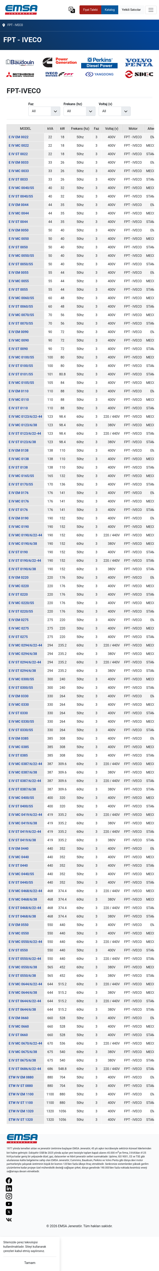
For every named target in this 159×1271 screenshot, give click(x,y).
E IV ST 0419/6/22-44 (25, 832)
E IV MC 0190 (19, 527)
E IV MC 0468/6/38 (23, 899)
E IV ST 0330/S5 (21, 730)
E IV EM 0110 (19, 391)
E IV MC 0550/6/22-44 (25, 942)
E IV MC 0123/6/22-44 (25, 417)
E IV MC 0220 (19, 586)
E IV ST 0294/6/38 (22, 671)
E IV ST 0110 (18, 408)
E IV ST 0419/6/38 (22, 840)
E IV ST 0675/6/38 (22, 1060)
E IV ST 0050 (18, 247)
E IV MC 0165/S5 (21, 476)
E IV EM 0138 (19, 450)
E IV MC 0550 (19, 933)
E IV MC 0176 (19, 501)
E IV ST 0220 (18, 594)
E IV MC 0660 (19, 1026)
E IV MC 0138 (19, 459)
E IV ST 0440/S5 (21, 882)
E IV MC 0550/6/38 (23, 967)
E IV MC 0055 (19, 281)
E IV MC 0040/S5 (21, 188)
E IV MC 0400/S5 (21, 798)
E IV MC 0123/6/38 (23, 425)
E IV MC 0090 (19, 340)
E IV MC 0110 (19, 400)
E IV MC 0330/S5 (21, 722)
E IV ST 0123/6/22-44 (25, 434)
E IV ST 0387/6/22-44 (25, 781)
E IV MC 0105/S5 (21, 383)
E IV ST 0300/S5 (21, 688)
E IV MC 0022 (19, 146)
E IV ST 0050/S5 (21, 264)
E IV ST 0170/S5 (21, 484)
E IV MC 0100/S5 (21, 357)
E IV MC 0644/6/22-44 (25, 984)
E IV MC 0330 (19, 705)
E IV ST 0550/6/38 (22, 976)
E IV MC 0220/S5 (21, 603)
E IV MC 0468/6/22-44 (25, 891)
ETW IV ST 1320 (21, 1120)
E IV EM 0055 (19, 273)
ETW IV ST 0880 (21, 1086)
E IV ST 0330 (18, 713)
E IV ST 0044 (18, 222)
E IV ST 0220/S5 (21, 611)
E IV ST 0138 (18, 467)
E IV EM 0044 (19, 205)
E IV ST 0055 (18, 290)
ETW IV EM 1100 (21, 1094)
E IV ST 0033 (18, 179)
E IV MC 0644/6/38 (23, 993)
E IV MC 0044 (19, 213)
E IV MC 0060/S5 (21, 298)
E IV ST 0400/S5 (21, 806)
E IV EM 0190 (19, 518)
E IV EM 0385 (19, 738)
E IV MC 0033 (19, 171)
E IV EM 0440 (19, 849)
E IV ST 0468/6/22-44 (25, 908)
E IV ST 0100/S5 (21, 366)
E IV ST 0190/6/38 (22, 569)
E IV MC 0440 (19, 857)
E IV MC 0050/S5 (21, 256)
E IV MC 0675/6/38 (23, 1052)
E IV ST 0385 (18, 755)
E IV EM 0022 (19, 137)
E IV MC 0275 (19, 628)
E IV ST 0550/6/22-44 (25, 959)
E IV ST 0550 (18, 950)
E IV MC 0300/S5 (21, 679)
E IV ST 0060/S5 (21, 306)
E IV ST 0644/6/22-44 (25, 1001)
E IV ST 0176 (18, 510)
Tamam (29, 1263)
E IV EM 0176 (19, 493)
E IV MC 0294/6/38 (23, 654)
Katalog (110, 9)
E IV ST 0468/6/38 (22, 916)
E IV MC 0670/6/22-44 (25, 1043)
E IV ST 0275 (18, 637)
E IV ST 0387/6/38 (22, 789)
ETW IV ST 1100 (21, 1103)
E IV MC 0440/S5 (21, 874)
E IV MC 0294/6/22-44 (25, 645)
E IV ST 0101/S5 (21, 374)
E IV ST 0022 (18, 154)
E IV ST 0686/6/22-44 (25, 1069)
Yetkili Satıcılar (131, 9)
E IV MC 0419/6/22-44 (25, 815)
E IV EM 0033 (19, 162)
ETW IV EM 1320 (21, 1111)
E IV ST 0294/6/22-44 (25, 662)
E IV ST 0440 (18, 866)
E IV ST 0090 (18, 349)
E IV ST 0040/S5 (21, 196)
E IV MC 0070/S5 (21, 315)
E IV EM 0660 (19, 1018)
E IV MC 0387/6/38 (23, 772)
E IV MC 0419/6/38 (23, 823)
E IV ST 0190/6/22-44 (25, 561)
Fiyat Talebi (90, 9)
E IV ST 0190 (18, 552)
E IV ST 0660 (18, 1035)
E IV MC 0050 (19, 239)
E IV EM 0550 (19, 925)
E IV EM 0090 (19, 332)
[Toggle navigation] (151, 10)
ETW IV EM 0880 (21, 1077)
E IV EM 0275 (19, 620)
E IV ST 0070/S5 (21, 323)
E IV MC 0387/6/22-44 (25, 764)
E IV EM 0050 (19, 230)
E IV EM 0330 (19, 696)
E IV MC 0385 (19, 747)
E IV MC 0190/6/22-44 (25, 535)
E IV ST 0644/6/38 (22, 1010)
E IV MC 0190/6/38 (23, 544)
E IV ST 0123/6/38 (22, 442)
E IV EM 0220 (19, 578)
